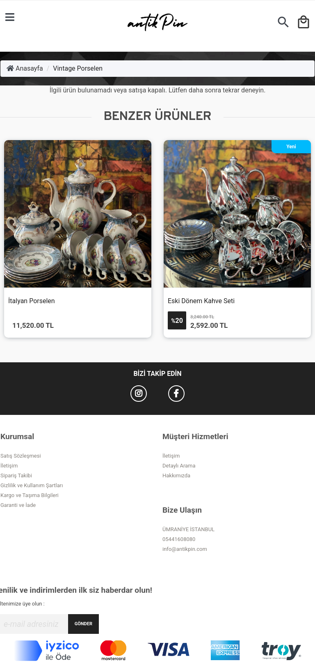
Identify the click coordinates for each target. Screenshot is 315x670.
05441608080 (178, 539)
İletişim (9, 466)
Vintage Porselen (78, 68)
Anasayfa (25, 68)
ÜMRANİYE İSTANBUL (188, 529)
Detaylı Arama (179, 466)
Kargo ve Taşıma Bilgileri (29, 495)
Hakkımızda (176, 475)
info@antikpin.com (184, 549)
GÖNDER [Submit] (83, 623)
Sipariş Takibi (16, 475)
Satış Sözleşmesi (20, 456)
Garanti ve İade (18, 505)
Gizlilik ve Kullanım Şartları (31, 485)
